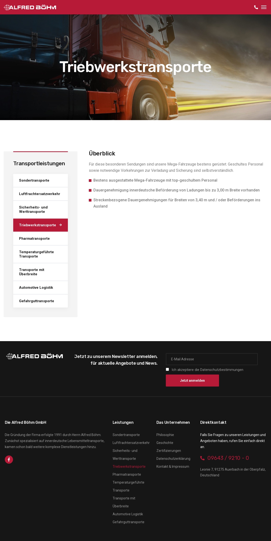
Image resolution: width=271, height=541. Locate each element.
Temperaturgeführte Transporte (36, 254)
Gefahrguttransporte (36, 301)
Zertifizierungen (168, 451)
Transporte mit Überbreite (31, 272)
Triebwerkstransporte (37, 225)
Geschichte (164, 443)
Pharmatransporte (34, 238)
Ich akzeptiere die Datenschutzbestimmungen (207, 370)
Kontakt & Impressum (172, 466)
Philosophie (165, 435)
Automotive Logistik (36, 287)
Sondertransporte (34, 180)
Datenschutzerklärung (173, 459)
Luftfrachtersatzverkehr (39, 194)
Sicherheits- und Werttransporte (33, 209)
